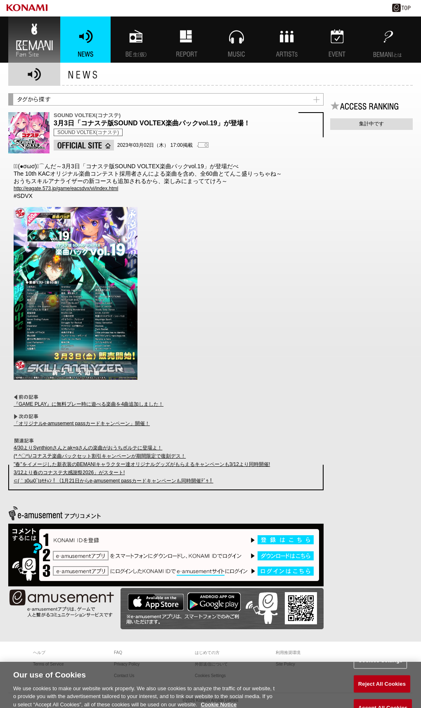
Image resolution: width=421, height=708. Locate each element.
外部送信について (211, 664)
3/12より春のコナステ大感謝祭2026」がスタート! (69, 472)
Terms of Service (48, 664)
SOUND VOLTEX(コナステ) (88, 132)
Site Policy (285, 664)
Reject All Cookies (382, 689)
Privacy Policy (127, 664)
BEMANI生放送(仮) (136, 39)
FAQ (118, 652)
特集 (186, 39)
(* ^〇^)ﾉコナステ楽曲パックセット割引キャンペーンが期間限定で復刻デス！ (100, 456)
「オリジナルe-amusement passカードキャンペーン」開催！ (82, 423)
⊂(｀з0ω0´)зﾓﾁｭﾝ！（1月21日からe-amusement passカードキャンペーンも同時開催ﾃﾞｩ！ (113, 481)
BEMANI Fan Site (34, 39)
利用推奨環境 (288, 652)
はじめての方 (207, 652)
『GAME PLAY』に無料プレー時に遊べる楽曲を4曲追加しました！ (88, 404)
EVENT (337, 39)
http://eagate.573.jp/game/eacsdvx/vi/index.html (66, 188)
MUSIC (236, 39)
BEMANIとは (387, 39)
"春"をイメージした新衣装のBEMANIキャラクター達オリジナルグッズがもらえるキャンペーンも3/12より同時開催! (142, 464)
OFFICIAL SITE (84, 145)
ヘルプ (39, 652)
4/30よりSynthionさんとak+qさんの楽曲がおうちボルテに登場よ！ (88, 448)
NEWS (85, 39)
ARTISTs (287, 39)
